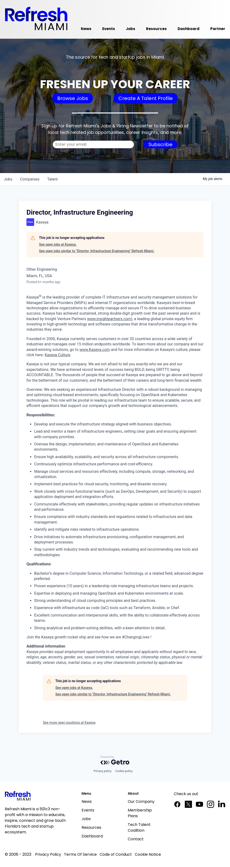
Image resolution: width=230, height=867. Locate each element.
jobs (8, 179)
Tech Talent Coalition (139, 827)
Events (88, 810)
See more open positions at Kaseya (69, 722)
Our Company (141, 801)
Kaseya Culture (57, 355)
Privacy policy (102, 771)
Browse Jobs (72, 98)
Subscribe (160, 144)
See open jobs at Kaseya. (58, 244)
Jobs (86, 819)
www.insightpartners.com (109, 319)
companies (29, 179)
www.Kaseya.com (94, 349)
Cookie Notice (148, 854)
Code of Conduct (116, 854)
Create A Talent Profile (145, 98)
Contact (136, 839)
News (87, 801)
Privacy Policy (48, 854)
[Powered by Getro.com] (115, 760)
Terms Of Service (80, 854)
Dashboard (92, 836)
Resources (91, 827)
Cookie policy (124, 771)
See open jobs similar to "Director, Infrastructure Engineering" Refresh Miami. (96, 251)
